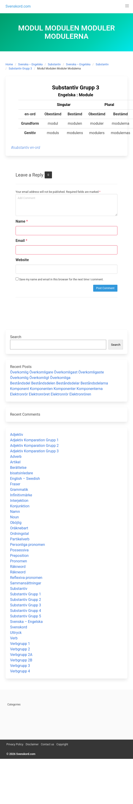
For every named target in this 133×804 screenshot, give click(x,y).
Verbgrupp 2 (20, 649)
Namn (15, 511)
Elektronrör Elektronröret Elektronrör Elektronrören (50, 394)
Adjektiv (16, 434)
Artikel (15, 462)
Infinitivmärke (21, 495)
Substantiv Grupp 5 (25, 616)
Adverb (16, 456)
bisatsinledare (21, 473)
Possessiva (19, 550)
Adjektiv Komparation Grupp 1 (34, 440)
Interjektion (19, 500)
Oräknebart (19, 528)
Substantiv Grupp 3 (20, 68)
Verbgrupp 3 (20, 665)
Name (22, 221)
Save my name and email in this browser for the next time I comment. (59, 279)
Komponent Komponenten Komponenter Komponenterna (56, 389)
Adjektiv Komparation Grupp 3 (34, 451)
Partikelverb (20, 539)
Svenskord (18, 627)
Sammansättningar (25, 583)
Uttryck (16, 632)
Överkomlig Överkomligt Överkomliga (40, 378)
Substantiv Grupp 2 (25, 599)
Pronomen (18, 561)
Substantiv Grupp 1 (25, 594)
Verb (14, 638)
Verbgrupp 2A (21, 654)
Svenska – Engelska (30, 64)
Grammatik (19, 489)
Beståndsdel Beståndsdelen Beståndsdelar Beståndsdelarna (59, 383)
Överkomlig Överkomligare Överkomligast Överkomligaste (57, 372)
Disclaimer (32, 744)
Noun (14, 517)
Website (22, 260)
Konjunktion (19, 506)
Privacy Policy (14, 744)
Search (15, 337)
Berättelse (18, 467)
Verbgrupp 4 (20, 671)
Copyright (62, 744)
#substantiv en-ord (25, 147)
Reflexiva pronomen (26, 577)
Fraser (15, 484)
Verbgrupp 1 (20, 643)
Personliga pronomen (27, 544)
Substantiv (54, 64)
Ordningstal (19, 533)
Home (9, 64)
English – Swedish (25, 478)
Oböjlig (16, 522)
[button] (127, 6)
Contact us (47, 744)
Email (21, 240)
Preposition (19, 555)
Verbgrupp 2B (21, 660)
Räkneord (17, 566)
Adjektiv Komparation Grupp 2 (34, 445)
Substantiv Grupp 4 (25, 610)
